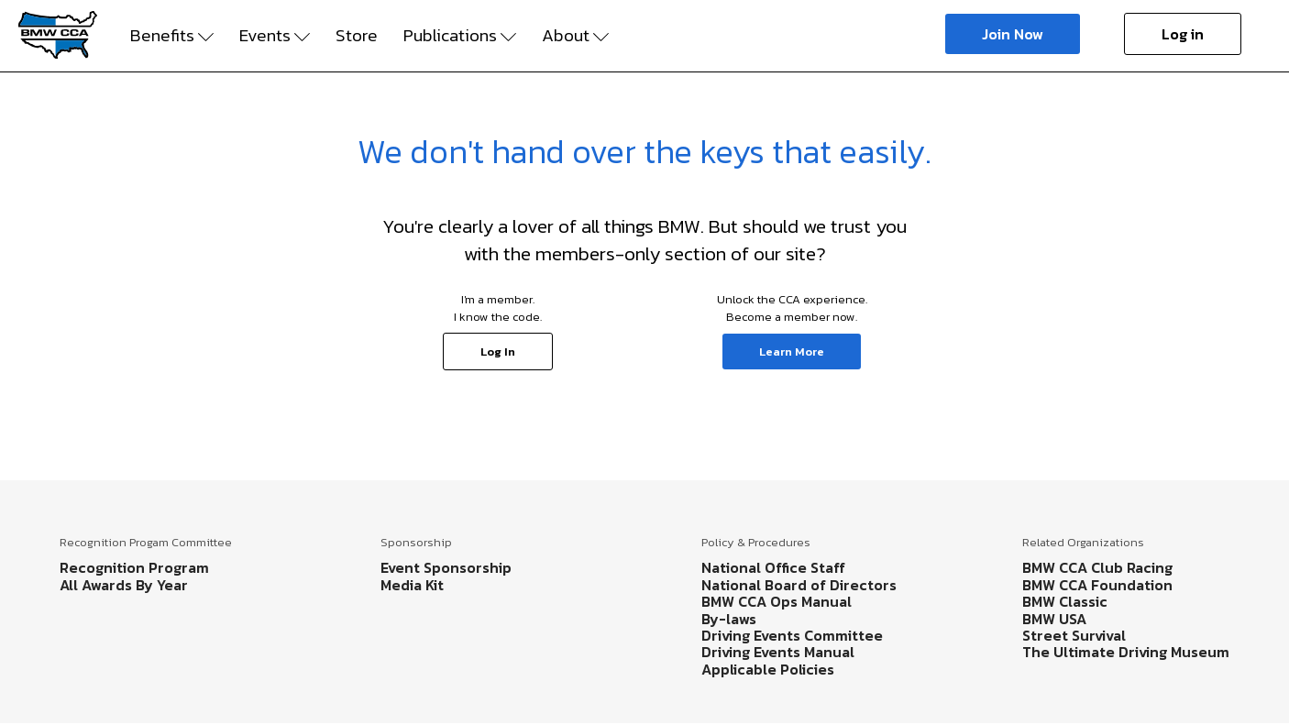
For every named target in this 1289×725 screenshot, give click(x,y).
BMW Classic (1064, 601)
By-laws (728, 619)
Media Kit (412, 585)
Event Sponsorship (446, 567)
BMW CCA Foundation (1097, 585)
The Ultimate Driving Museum (1125, 652)
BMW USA (1054, 619)
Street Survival (1074, 635)
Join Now (1012, 34)
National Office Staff (773, 567)
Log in (1183, 34)
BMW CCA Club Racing (1097, 567)
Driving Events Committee (792, 635)
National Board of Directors (799, 585)
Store (357, 36)
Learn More (791, 351)
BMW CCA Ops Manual (776, 601)
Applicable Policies (767, 669)
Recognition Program (134, 567)
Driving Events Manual (777, 652)
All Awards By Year (124, 585)
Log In (497, 351)
